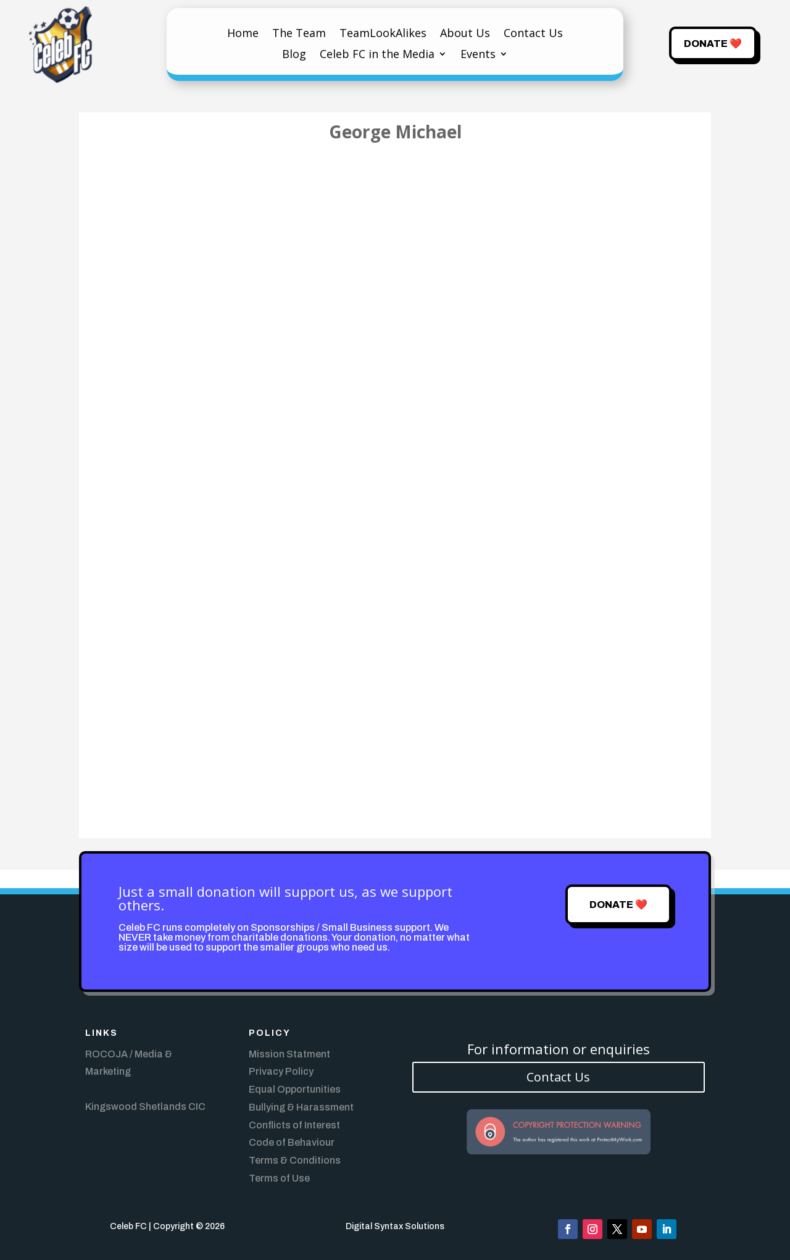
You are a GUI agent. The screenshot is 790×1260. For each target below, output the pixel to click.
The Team (299, 34)
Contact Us (533, 34)
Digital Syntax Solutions (395, 1226)
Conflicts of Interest (294, 1125)
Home (243, 34)
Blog (294, 55)
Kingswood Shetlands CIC (145, 1106)
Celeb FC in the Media (377, 55)
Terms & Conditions (295, 1160)
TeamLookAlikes (382, 34)
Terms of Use (279, 1178)
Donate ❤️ (713, 43)
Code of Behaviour (292, 1142)
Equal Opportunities (295, 1089)
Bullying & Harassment (301, 1107)
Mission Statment (289, 1054)
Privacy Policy (281, 1071)
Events (478, 55)
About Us (465, 34)
